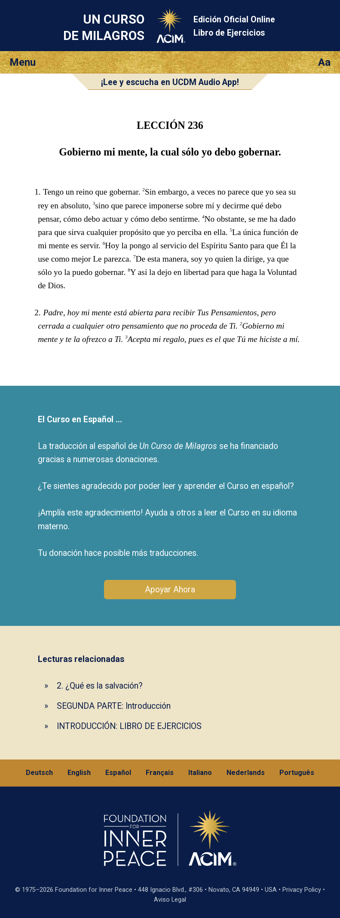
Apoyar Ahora (170, 590)
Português (296, 773)
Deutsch (39, 773)
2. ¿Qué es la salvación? (100, 686)
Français (160, 773)
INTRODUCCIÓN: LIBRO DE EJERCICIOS (129, 726)
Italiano (200, 773)
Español (118, 773)
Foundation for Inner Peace (93, 890)
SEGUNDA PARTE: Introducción (114, 706)
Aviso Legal (170, 899)
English (79, 773)
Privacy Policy (301, 890)
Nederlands (246, 773)
